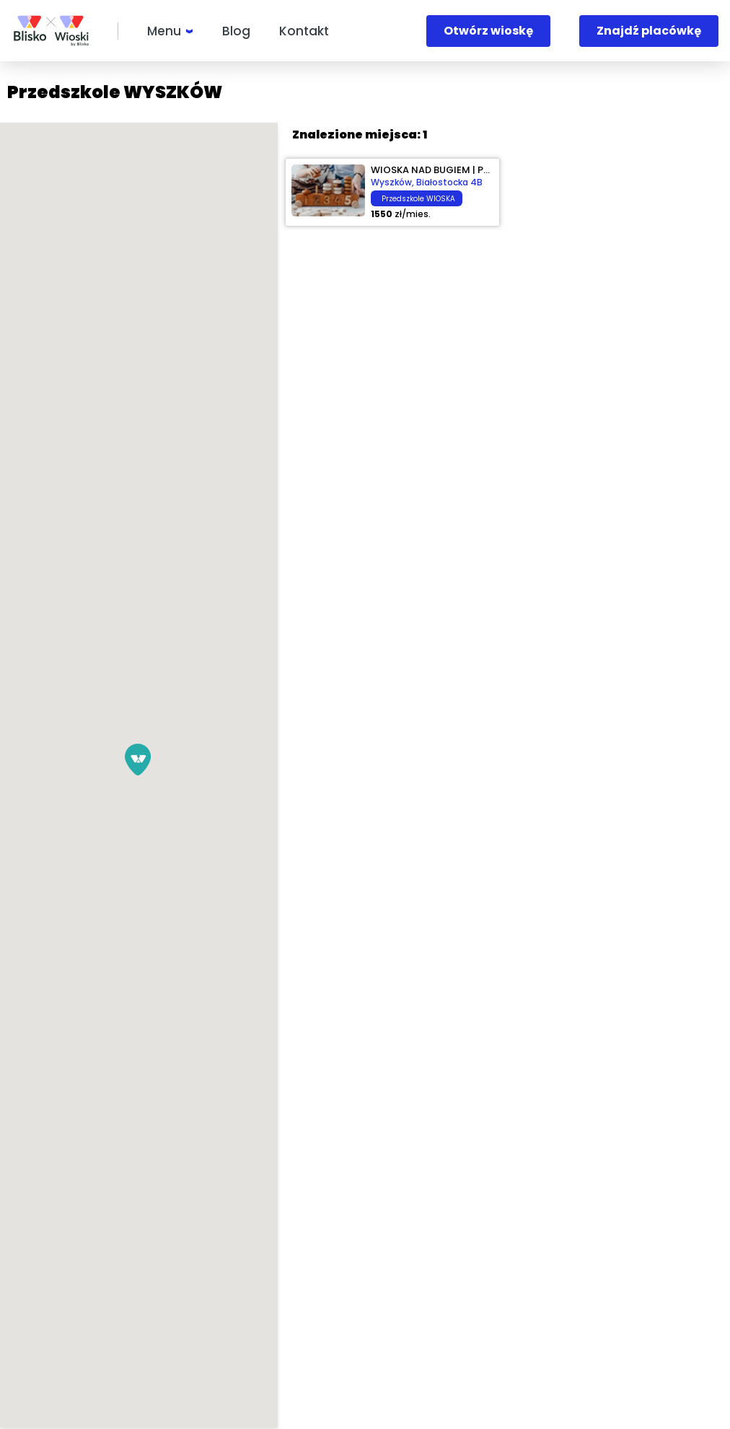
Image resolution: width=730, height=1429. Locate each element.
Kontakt (304, 31)
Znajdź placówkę (649, 30)
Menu (164, 31)
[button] (250, 759)
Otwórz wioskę (488, 30)
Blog (236, 31)
